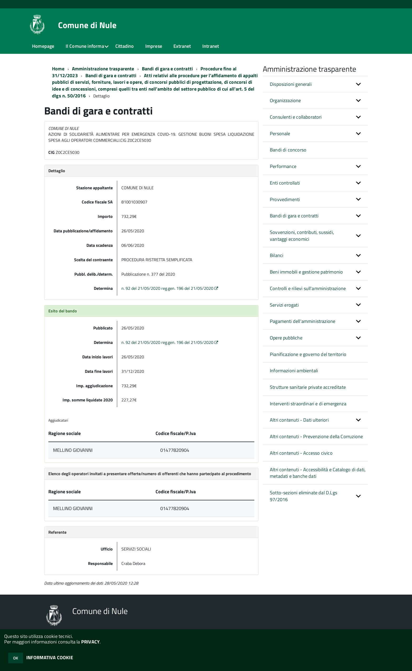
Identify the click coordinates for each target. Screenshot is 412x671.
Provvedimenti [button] (285, 199)
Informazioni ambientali (294, 370)
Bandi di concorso (288, 149)
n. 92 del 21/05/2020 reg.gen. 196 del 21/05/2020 (170, 288)
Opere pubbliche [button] (286, 337)
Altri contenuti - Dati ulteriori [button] (299, 419)
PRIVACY (90, 641)
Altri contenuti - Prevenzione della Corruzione (316, 436)
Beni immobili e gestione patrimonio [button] (306, 271)
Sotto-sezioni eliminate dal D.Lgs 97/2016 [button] (303, 496)
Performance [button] (283, 166)
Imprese (153, 46)
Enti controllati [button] (285, 182)
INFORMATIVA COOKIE (49, 657)
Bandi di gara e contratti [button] (294, 215)
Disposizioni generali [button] (291, 84)
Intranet (210, 46)
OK (15, 658)
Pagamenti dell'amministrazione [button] (302, 321)
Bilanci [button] (276, 255)
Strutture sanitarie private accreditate (308, 387)
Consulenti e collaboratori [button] (296, 116)
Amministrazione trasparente (103, 68)
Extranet (182, 46)
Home (58, 68)
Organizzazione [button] (285, 100)
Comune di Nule (87, 25)
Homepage (43, 46)
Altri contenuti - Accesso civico (301, 453)
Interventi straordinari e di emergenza (308, 403)
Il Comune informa (85, 46)
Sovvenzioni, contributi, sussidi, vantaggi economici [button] (302, 236)
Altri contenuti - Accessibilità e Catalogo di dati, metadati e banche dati (317, 473)
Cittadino (124, 46)
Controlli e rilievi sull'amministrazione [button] (308, 288)
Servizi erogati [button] (284, 304)
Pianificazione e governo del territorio (308, 354)
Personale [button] (280, 133)
